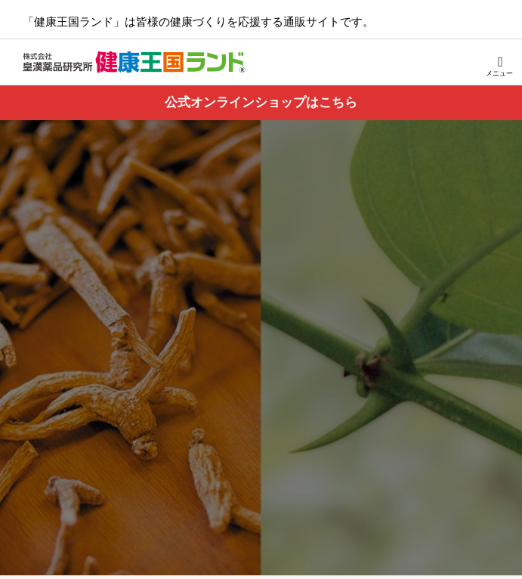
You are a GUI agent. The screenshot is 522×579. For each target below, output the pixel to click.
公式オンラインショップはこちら (261, 102)
